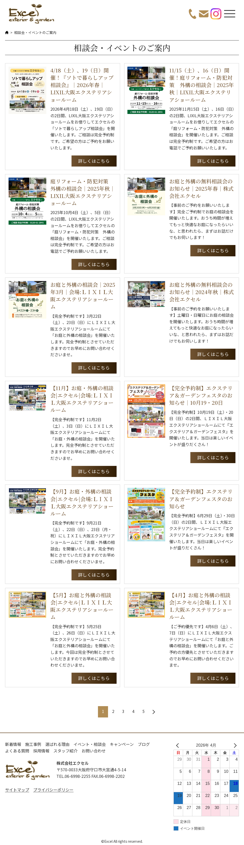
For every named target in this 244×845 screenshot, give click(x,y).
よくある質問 (17, 751)
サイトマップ (17, 790)
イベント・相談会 (90, 744)
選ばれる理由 (57, 744)
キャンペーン (122, 744)
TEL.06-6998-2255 (73, 776)
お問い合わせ (94, 751)
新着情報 (13, 744)
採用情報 (41, 751)
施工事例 (33, 744)
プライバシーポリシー (53, 790)
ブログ (144, 744)
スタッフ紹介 (65, 751)
